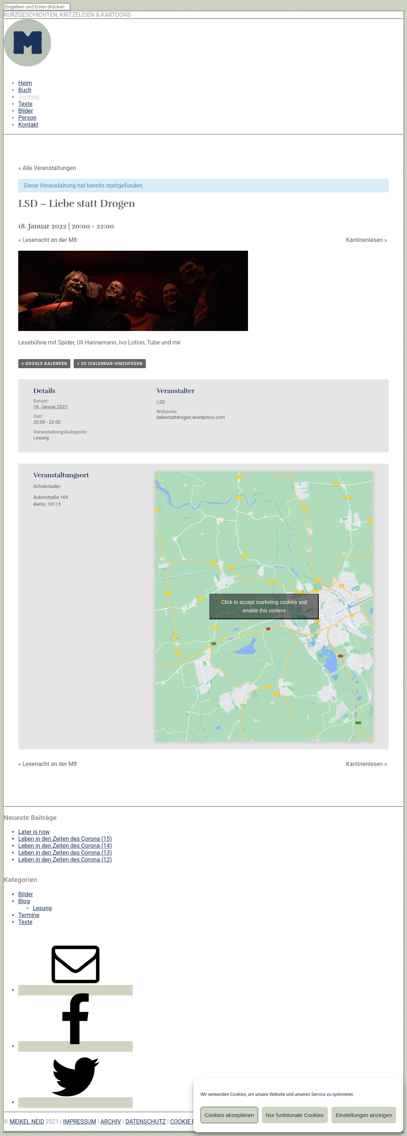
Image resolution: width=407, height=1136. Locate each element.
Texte (25, 103)
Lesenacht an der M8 (47, 239)
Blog (24, 901)
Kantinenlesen (366, 239)
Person (27, 117)
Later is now (34, 831)
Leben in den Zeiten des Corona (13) (65, 852)
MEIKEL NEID (27, 1121)
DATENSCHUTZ (145, 1121)
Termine (28, 96)
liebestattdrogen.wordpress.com (191, 417)
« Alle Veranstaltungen (47, 168)
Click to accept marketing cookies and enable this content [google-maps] (264, 606)
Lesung (41, 437)
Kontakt (28, 124)
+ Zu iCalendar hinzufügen (110, 363)
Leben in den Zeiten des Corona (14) (65, 845)
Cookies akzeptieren (229, 1115)
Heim (25, 83)
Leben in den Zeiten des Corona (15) (65, 838)
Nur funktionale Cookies (295, 1115)
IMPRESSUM (79, 1121)
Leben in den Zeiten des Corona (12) (65, 859)
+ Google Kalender (44, 363)
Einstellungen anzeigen (364, 1115)
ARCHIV (110, 1121)
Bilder (25, 110)
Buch (24, 89)
